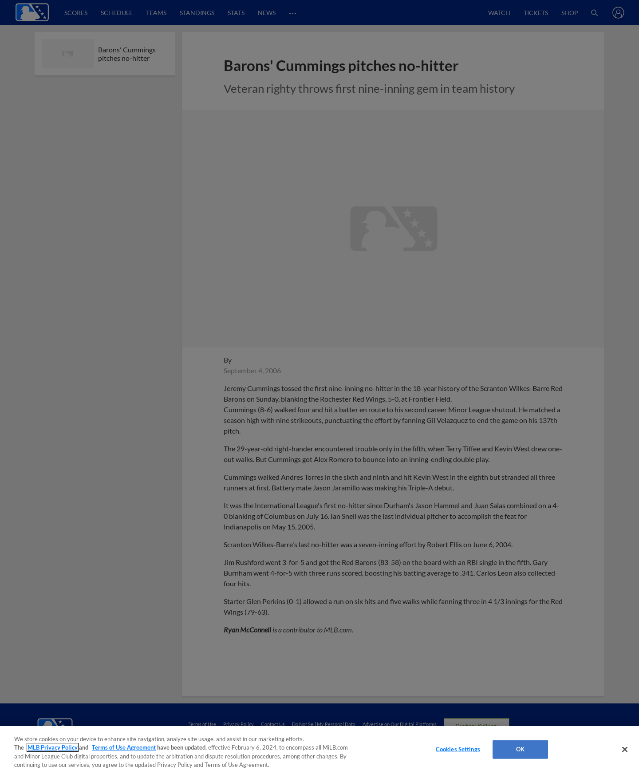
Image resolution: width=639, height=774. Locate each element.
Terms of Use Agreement (124, 747)
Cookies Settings (458, 749)
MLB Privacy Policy (53, 747)
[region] (319, 750)
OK (520, 749)
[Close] (625, 749)
